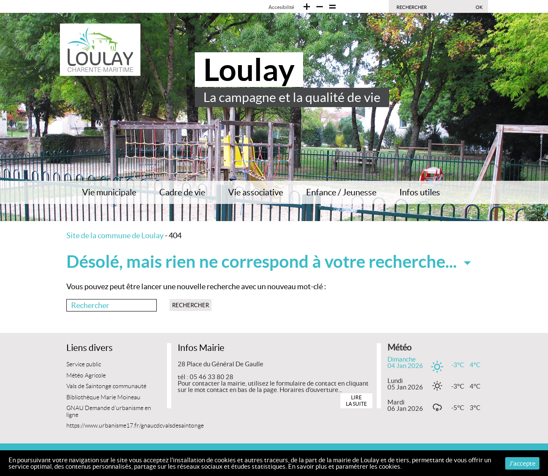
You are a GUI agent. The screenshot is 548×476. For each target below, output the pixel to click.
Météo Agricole (86, 375)
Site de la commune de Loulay (115, 235)
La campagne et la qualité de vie (292, 97)
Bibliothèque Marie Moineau (103, 397)
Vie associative (255, 192)
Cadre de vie (182, 192)
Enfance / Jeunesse (341, 192)
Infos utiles (419, 192)
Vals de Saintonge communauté (106, 386)
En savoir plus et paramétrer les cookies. (345, 466)
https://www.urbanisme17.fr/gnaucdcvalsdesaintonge (135, 425)
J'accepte (522, 463)
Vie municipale (109, 192)
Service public (83, 364)
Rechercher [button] (190, 305)
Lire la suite (356, 400)
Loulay (249, 69)
